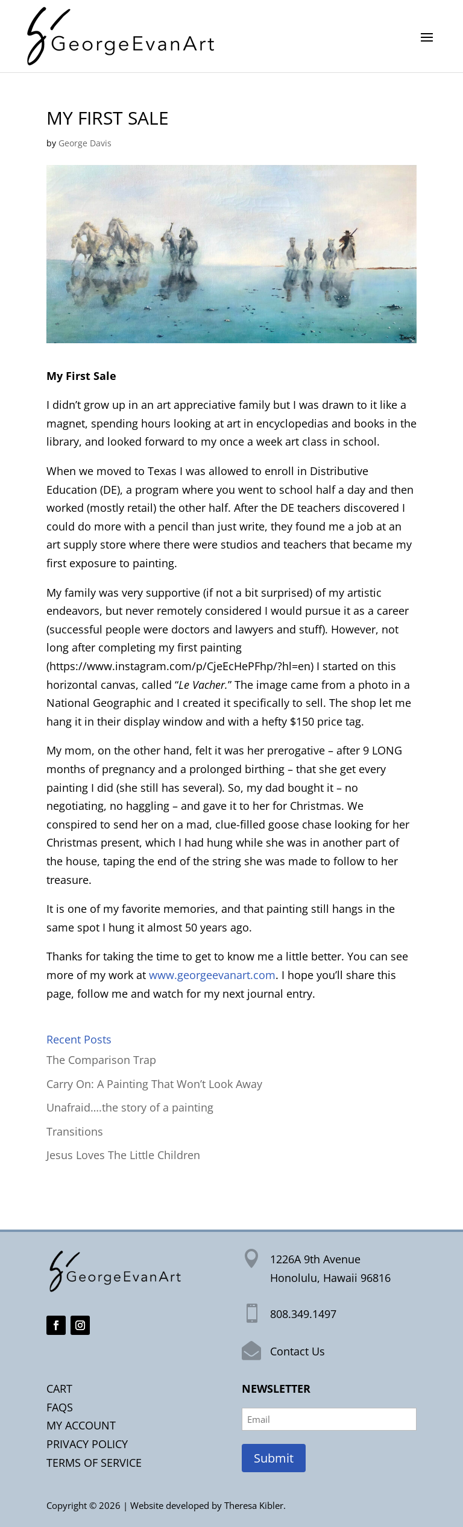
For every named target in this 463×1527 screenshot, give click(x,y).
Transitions (74, 1131)
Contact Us (297, 1351)
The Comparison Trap (101, 1060)
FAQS (59, 1407)
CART (59, 1388)
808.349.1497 (303, 1314)
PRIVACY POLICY (87, 1444)
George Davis (85, 143)
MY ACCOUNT (81, 1425)
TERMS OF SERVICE (94, 1462)
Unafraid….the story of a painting (129, 1107)
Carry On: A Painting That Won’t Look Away (154, 1084)
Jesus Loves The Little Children (123, 1155)
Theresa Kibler (253, 1505)
